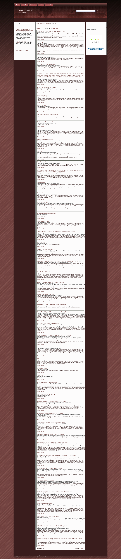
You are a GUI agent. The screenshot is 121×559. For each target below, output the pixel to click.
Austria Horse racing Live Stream (46, 87)
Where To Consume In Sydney (45, 294)
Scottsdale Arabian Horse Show (46, 122)
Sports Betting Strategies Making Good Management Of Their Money (56, 455)
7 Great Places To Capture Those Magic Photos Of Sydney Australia (56, 231)
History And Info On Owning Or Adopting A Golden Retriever (54, 335)
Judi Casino (40, 375)
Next (83, 548)
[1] (80, 548)
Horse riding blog (42, 95)
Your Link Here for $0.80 (22, 50)
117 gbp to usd (41, 162)
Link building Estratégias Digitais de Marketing (50, 413)
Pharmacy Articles (42, 368)
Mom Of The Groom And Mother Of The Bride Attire (51, 304)
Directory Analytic (40, 23)
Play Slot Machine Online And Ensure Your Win (50, 282)
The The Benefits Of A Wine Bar (46, 394)
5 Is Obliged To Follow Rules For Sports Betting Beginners (53, 525)
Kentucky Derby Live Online (45, 56)
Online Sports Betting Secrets (45, 480)
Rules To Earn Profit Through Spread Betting (49, 468)
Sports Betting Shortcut (43, 202)
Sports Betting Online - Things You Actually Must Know (52, 442)
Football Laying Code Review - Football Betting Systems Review (55, 491)
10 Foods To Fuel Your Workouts (46, 249)
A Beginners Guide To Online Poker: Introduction (50, 434)
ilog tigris (39, 151)
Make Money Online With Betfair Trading (48, 516)
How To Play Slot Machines (44, 272)
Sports (47, 23)
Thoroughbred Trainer (43, 221)
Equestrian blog (41, 105)
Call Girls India (41, 242)
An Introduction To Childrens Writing (47, 382)
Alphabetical (54, 28)
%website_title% (41, 182)
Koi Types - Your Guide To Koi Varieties (48, 323)
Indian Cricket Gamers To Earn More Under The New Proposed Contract (57, 347)
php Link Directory (42, 556)
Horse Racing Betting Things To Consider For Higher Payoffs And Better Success (60, 538)
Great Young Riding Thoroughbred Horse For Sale (51, 31)
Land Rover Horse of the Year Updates (48, 129)
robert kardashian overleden (45, 139)
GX (38, 358)
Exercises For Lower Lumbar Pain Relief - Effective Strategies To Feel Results (59, 261)
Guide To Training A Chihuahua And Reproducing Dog (52, 312)
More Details (40, 39)
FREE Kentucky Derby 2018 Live (46, 64)
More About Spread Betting (44, 503)
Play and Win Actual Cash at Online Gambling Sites (51, 401)
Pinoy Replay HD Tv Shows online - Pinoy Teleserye (51, 42)
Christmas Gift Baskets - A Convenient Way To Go (51, 422)
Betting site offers (42, 193)
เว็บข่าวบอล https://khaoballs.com (46, 213)
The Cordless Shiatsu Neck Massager (47, 114)
